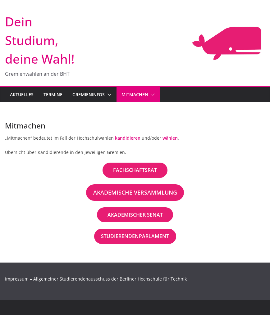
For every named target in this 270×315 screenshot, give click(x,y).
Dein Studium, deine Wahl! (40, 40)
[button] (108, 94)
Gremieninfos (88, 94)
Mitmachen (134, 94)
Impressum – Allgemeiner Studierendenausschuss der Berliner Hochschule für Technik (96, 279)
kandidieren (127, 138)
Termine (52, 94)
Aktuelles (22, 94)
